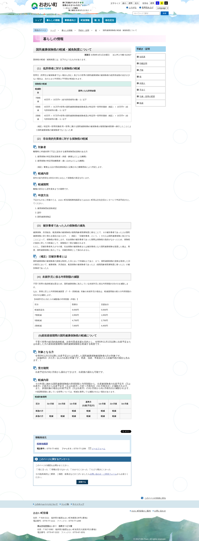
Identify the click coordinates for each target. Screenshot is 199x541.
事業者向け (70, 20)
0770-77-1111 (49, 521)
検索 (164, 13)
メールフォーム (98, 448)
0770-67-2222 (53, 532)
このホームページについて (46, 504)
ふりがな (133, 7)
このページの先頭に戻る (155, 498)
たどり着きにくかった (101, 469)
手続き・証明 (83, 30)
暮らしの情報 (53, 20)
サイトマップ (78, 504)
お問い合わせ (160, 511)
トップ (38, 20)
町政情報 (85, 20)
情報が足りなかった (60, 469)
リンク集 (65, 504)
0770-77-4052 (53, 448)
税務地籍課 (42, 444)
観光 (97, 20)
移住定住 (109, 20)
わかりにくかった (80, 469)
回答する (82, 482)
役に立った (43, 469)
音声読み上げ (147, 7)
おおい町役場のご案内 (141, 511)
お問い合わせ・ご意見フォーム (103, 474)
